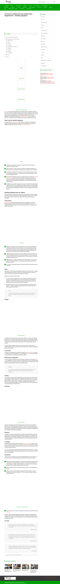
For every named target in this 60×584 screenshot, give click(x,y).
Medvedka (25, 7)
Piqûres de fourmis (50, 77)
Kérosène (8, 49)
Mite (5, 8)
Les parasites (28, 8)
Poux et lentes (36, 5)
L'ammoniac (9, 45)
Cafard (6, 111)
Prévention (7, 54)
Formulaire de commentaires (50, 577)
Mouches (6, 7)
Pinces (12, 5)
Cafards (25, 5)
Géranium (8, 51)
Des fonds (6, 5)
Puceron (18, 7)
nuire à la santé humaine (25, 124)
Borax (8, 42)
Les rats (45, 7)
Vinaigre (8, 43)
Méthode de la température (12, 46)
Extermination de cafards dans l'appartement (25, 570)
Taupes (50, 7)
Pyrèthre (8, 48)
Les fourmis (12, 7)
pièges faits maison (26, 443)
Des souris (39, 7)
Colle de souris (49, 80)
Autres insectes (32, 7)
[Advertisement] (21, 24)
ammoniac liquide (29, 352)
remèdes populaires (14, 122)
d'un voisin (8, 511)
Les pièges (9, 52)
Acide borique (9, 40)
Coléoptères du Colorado (13, 8)
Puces (30, 5)
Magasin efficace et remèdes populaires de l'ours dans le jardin (46, 74)
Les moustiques (45, 5)
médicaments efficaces (24, 116)
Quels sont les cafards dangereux (11, 37)
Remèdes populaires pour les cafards (12, 39)
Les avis (7, 56)
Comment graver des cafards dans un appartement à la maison (8, 570)
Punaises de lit (18, 5)
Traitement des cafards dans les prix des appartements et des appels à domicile (34, 571)
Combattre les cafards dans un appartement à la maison (17, 570)
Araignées (22, 8)
